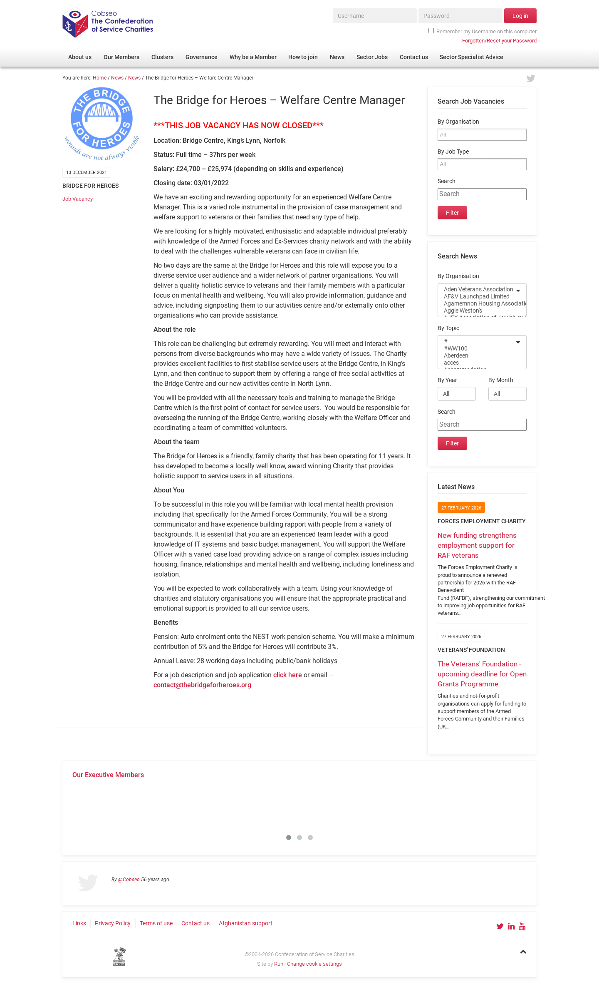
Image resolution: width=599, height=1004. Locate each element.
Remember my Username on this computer (482, 31)
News (117, 78)
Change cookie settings (314, 964)
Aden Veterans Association (476, 289)
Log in (520, 15)
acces (476, 362)
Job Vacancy (77, 199)
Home (99, 78)
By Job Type (453, 151)
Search (446, 181)
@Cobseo (129, 879)
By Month (500, 380)
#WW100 (476, 348)
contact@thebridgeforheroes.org (202, 685)
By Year (447, 380)
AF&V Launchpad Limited (476, 296)
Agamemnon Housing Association (476, 303)
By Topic (448, 328)
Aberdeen (476, 355)
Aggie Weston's (476, 310)
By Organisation (458, 121)
